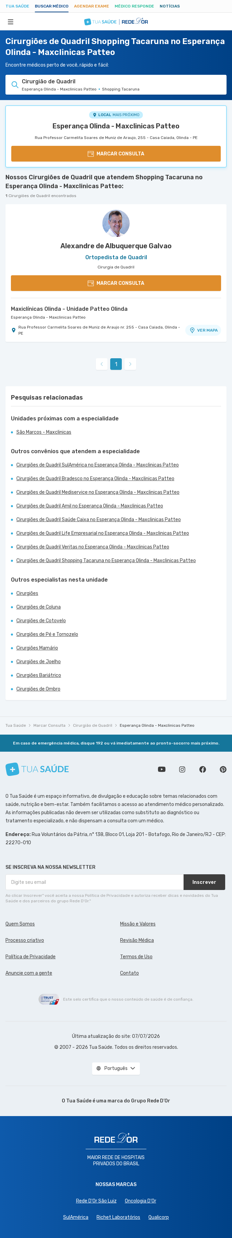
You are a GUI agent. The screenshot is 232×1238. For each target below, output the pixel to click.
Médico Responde (134, 6)
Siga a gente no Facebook (202, 769)
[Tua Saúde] (37, 769)
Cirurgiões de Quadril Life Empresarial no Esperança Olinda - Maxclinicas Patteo (102, 533)
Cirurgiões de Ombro (38, 689)
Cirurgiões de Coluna (38, 607)
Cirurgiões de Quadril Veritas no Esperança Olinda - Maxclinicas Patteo (92, 547)
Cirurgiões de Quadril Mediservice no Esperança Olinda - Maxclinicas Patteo (97, 492)
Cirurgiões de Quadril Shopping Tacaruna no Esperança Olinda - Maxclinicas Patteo (106, 561)
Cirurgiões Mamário (37, 648)
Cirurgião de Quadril (92, 725)
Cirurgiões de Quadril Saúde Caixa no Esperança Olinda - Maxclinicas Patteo (98, 520)
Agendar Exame (91, 6)
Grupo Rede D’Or (150, 1101)
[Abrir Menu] (10, 21)
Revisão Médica (137, 940)
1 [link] (116, 364)
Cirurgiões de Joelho (38, 662)
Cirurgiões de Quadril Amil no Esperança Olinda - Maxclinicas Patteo (89, 506)
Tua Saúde (17, 6)
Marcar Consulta (49, 725)
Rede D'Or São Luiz (96, 1201)
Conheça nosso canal (161, 769)
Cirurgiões (27, 593)
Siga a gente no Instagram (182, 769)
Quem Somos (20, 924)
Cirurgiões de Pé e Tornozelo (47, 634)
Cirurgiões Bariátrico (38, 675)
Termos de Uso (136, 957)
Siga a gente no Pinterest (223, 769)
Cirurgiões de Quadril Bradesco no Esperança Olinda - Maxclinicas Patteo (95, 479)
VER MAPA (203, 330)
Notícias (170, 6)
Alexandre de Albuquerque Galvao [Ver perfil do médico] (116, 246)
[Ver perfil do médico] (116, 223)
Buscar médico (52, 6)
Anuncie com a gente (28, 973)
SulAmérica (75, 1217)
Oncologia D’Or (140, 1201)
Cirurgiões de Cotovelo (41, 621)
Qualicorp (158, 1217)
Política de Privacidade (30, 957)
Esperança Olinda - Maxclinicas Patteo (116, 126)
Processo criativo (24, 940)
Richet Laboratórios (118, 1217)
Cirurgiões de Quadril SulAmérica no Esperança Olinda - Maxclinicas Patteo (97, 465)
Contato (129, 973)
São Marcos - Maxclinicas (43, 432)
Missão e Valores (138, 924)
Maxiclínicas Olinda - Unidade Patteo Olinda (69, 309)
